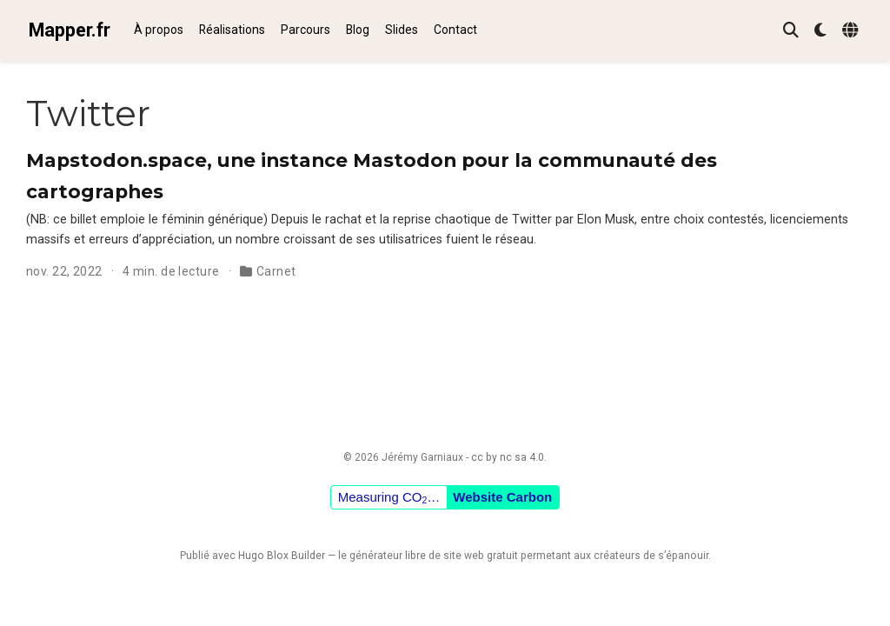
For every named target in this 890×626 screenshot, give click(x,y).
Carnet (276, 271)
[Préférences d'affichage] (820, 31)
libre (415, 555)
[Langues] (852, 31)
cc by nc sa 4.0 (507, 457)
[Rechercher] (791, 31)
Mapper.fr (69, 30)
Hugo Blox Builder (281, 555)
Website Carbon (502, 496)
